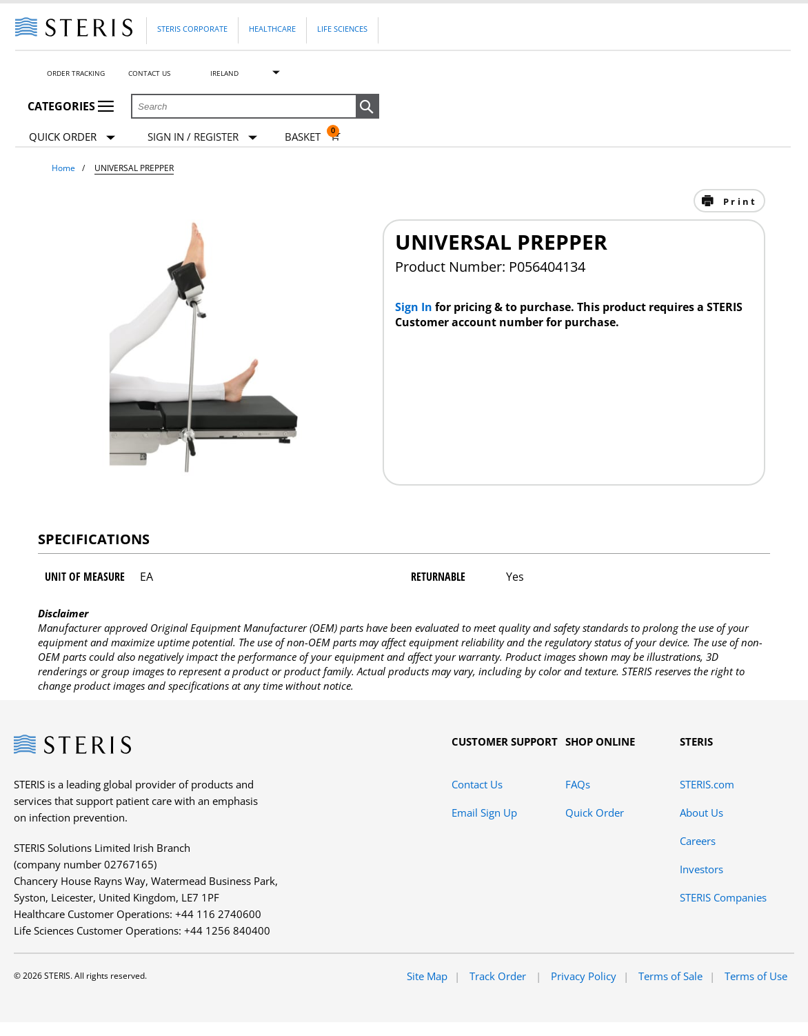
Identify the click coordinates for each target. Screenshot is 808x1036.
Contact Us (149, 73)
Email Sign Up (484, 812)
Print (738, 201)
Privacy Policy (583, 976)
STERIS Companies (723, 897)
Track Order (499, 976)
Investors (701, 869)
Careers (698, 841)
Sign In (415, 307)
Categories (71, 106)
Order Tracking (76, 73)
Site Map (427, 976)
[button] (367, 107)
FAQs (577, 784)
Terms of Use (756, 976)
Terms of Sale (670, 976)
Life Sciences (342, 28)
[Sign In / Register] (202, 137)
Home (63, 168)
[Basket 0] (313, 136)
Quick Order (72, 137)
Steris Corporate (192, 28)
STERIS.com (707, 784)
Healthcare (272, 28)
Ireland (224, 73)
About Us (701, 812)
